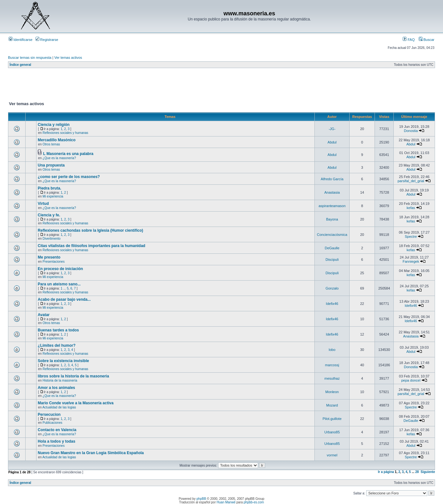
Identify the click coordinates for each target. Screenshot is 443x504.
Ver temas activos (68, 57)
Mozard (332, 405)
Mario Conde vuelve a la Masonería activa (76, 403)
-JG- (331, 129)
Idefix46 (332, 304)
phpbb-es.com (254, 502)
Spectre (411, 236)
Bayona (332, 219)
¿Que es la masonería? (59, 158)
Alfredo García (332, 179)
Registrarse (47, 40)
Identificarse (20, 40)
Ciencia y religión (53, 124)
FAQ (409, 40)
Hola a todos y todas (56, 441)
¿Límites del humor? (56, 345)
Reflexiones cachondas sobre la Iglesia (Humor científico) (90, 230)
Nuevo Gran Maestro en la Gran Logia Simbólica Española (91, 453)
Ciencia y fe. (49, 215)
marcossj (332, 365)
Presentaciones (54, 261)
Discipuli (332, 259)
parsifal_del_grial (411, 181)
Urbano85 (332, 432)
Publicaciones (52, 422)
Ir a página (386, 472)
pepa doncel (410, 380)
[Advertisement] (124, 86)
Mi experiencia (53, 196)
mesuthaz (332, 378)
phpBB (201, 498)
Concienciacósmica (332, 234)
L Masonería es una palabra (68, 153)
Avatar (44, 315)
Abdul (332, 142)
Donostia (411, 131)
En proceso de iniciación (60, 269)
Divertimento (51, 238)
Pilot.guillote (331, 419)
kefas (411, 208)
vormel (332, 455)
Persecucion (49, 414)
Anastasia (332, 192)
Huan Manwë (226, 502)
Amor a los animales (56, 387)
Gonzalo (332, 288)
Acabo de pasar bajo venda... (64, 299)
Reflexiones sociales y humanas (65, 133)
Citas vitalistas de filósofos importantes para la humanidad (91, 246)
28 (417, 472)
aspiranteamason (332, 206)
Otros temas (51, 144)
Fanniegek (411, 261)
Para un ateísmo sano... (59, 284)
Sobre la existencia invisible (63, 361)
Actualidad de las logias (59, 407)
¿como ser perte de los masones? (69, 176)
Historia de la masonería (60, 380)
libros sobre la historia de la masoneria (73, 376)
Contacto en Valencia (57, 430)
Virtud (43, 203)
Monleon (332, 392)
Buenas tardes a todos (58, 330)
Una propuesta (51, 165)
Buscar (426, 40)
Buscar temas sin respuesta (29, 57)
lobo (332, 350)
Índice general (20, 64)
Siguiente (428, 472)
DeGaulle (332, 248)
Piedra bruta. (49, 188)
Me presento (49, 257)
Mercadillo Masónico (56, 140)
